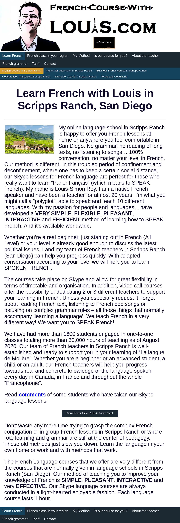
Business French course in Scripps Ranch (121, 70)
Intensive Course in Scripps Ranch (75, 76)
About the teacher (145, 55)
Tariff (36, 63)
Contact (50, 63)
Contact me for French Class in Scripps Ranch (89, 413)
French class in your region (47, 55)
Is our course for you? (110, 55)
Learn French (12, 55)
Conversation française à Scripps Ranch (26, 76)
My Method (81, 55)
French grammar (15, 63)
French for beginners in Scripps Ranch (69, 70)
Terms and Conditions (114, 76)
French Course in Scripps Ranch (21, 70)
